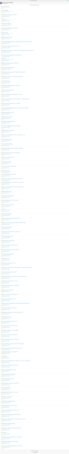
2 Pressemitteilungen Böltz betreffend (7, 378)
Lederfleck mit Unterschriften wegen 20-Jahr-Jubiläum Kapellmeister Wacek (13, 222)
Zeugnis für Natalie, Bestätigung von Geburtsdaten (9, 28)
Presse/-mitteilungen (4, 10)
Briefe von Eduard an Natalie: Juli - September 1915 (9, 245)
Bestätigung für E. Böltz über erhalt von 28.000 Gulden (10, 63)
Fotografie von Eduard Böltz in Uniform (7, 157)
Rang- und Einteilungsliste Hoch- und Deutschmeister (10, 200)
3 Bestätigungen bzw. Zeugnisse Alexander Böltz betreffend (11, 414)
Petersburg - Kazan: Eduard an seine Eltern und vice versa (10, 46)
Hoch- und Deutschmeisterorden (6, 143)
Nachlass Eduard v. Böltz (5, 6)
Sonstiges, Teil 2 (3, 209)
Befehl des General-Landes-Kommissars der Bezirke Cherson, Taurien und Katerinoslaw (15, 360)
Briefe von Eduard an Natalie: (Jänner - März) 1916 (9, 280)
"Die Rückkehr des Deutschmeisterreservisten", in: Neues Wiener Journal (13, 134)
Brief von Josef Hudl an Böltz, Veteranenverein (8, 174)
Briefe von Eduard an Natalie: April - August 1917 (9, 307)
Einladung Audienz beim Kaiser (6, 191)
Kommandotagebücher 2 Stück (6, 316)
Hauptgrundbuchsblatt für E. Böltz (6, 37)
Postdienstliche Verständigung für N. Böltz (8, 401)
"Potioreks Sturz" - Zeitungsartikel (6, 396)
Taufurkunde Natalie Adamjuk (6, 23)
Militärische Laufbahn (4, 32)
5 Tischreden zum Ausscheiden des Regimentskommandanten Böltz (12, 186)
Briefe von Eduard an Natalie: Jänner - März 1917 (9, 321)
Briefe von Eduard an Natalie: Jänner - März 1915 (9, 271)
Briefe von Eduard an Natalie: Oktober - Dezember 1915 (10, 249)
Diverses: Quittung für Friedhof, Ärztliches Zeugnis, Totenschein (11, 348)
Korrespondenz (3, 58)
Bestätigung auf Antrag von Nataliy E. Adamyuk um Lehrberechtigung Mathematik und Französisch (17, 50)
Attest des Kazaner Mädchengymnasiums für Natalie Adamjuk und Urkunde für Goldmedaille (16, 41)
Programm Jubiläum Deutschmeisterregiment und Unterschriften (12, 178)
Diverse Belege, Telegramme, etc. (6, 227)
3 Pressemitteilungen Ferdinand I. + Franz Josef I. (9, 14)
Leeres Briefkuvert (4, 356)
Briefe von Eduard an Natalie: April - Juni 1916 (8, 298)
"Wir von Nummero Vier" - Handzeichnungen (8, 166)
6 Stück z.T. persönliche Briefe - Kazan (7, 236)
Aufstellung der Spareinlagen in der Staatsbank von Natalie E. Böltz (12, 312)
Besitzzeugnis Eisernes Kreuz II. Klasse (7, 289)
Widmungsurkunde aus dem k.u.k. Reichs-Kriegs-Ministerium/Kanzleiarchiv (13, 72)
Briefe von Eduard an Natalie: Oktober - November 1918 (10, 339)
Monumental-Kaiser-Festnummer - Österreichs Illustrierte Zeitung (12, 76)
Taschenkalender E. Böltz (5, 258)
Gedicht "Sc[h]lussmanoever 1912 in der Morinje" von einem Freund (12, 182)
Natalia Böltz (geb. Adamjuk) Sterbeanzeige (8, 423)
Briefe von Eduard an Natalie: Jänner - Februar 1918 (9, 365)
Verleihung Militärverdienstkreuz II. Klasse (8, 240)
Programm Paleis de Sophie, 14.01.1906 (7, 112)
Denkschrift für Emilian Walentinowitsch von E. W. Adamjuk (10, 103)
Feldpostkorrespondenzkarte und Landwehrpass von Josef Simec (11, 94)
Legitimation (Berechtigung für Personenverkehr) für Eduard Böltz (12, 148)
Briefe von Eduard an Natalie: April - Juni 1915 (8, 263)
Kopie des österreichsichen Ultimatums (7, 204)
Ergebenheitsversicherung (5, 170)
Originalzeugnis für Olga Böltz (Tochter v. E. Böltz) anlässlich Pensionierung (13, 419)
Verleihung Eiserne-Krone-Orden (6, 116)
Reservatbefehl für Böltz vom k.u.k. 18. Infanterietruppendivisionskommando (13, 276)
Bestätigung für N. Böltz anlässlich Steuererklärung (9, 392)
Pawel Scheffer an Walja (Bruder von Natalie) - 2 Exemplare (10, 125)
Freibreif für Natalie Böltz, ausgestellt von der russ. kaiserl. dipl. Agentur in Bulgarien (15, 107)
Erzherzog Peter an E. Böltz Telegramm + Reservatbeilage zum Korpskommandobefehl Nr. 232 (16, 267)
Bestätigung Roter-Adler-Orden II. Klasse (7, 130)
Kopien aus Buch (4, 432)
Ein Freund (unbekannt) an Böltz (6, 139)
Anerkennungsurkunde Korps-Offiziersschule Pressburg (10, 85)
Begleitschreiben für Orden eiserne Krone (8, 121)
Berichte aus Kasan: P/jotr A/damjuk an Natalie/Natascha (10, 218)
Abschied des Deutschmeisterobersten (7, 195)
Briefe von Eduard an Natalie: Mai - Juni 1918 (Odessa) (10, 330)
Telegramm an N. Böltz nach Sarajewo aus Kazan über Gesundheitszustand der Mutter (15, 303)
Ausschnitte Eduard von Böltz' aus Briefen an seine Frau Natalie (11, 445)
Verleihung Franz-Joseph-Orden (6, 161)
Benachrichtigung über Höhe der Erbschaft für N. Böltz (10, 383)
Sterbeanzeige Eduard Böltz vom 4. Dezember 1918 (9, 351)
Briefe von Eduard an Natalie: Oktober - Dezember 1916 (10, 285)
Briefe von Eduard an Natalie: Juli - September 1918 (9, 334)
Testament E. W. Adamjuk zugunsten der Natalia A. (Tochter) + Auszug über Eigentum (15, 98)
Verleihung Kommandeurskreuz (6, 213)
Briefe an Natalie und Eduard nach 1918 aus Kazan (9, 325)
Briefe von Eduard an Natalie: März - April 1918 (8, 369)
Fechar (68, 0)
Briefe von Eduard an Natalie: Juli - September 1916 (9, 294)
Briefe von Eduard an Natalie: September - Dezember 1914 (10, 231)
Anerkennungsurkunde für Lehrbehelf (7, 89)
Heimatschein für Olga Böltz (5, 387)
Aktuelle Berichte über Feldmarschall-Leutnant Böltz (9, 441)
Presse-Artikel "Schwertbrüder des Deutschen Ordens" (10, 410)
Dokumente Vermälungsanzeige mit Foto (8, 67)
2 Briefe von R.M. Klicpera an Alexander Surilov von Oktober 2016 (11, 436)
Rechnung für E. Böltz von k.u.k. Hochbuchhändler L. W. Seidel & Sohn (12, 343)
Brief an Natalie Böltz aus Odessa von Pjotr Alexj (9, 405)
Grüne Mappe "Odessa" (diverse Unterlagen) (8, 374)
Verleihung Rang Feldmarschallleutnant (7, 254)
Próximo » (36, 452)
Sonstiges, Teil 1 (3, 19)
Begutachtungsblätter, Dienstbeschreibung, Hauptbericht (10, 152)
